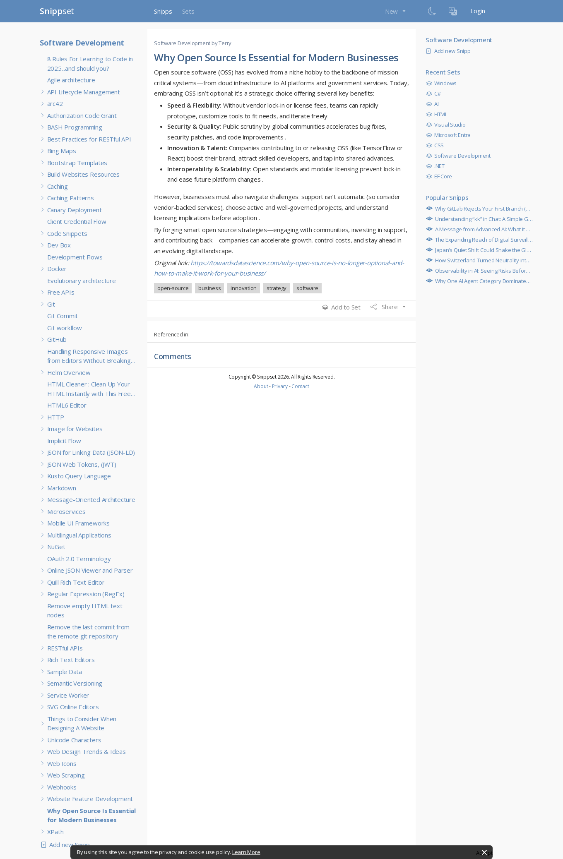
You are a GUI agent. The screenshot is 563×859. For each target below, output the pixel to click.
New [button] (392, 11)
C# (435, 93)
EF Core (441, 176)
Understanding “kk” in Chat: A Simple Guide (484, 219)
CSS (437, 145)
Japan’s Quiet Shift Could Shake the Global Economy (495, 250)
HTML (439, 114)
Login (477, 11)
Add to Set (341, 307)
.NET (437, 166)
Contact (300, 386)
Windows (443, 83)
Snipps (163, 11)
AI (434, 104)
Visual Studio (448, 124)
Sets (188, 11)
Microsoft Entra (450, 135)
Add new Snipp (67, 844)
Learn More (246, 852)
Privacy (280, 386)
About (261, 386)
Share (385, 306)
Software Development (82, 43)
